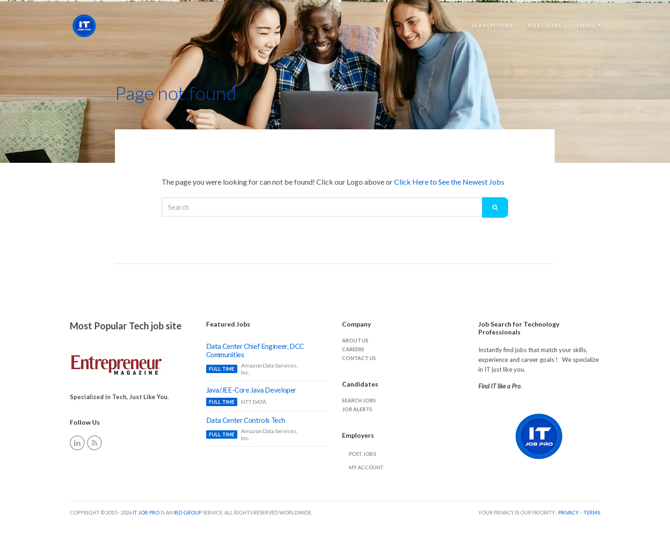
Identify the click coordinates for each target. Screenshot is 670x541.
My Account (366, 467)
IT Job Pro (146, 512)
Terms (591, 512)
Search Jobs (492, 25)
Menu (586, 25)
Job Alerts (357, 409)
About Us (355, 340)
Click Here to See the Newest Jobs (449, 181)
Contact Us (359, 358)
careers (353, 349)
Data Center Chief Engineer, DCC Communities (255, 350)
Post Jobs (545, 25)
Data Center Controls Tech (245, 420)
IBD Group (188, 512)
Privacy (569, 512)
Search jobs (359, 400)
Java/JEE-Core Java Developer (251, 390)
